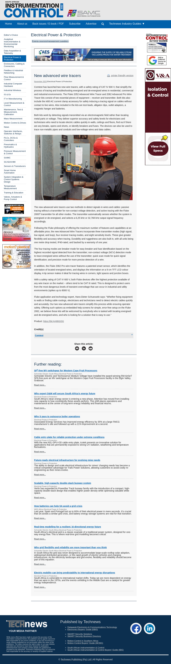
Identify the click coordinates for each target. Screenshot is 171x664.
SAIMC (7, 158)
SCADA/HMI (10, 162)
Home (8, 23)
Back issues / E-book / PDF (48, 23)
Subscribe (75, 23)
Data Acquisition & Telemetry (12, 51)
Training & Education (13, 192)
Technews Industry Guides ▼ (127, 23)
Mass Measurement (13, 118)
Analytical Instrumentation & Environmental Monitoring (12, 43)
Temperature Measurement (10, 187)
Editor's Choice (11, 35)
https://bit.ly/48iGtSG (53, 321)
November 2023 (40, 81)
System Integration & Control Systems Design (13, 179)
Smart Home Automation (10, 171)
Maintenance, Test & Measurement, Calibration (13, 112)
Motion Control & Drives (15, 123)
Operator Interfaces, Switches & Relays (13, 132)
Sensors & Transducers (15, 166)
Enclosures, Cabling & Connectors (14, 65)
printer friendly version (120, 75)
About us (22, 23)
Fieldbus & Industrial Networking (13, 71)
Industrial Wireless (12, 90)
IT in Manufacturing (13, 98)
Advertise (91, 23)
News (6, 127)
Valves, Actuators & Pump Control (13, 198)
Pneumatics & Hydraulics (10, 145)
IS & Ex (7, 94)
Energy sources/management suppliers (50, 41)
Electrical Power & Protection (12, 58)
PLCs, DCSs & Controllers (11, 139)
